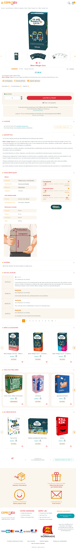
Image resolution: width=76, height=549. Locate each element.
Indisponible (13, 401)
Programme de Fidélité (45, 513)
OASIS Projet (34, 547)
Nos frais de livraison (38, 110)
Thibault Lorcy (22, 180)
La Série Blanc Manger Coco (62, 127)
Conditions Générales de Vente (13, 541)
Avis (21, 69)
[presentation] (1, 56)
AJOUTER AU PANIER (49, 98)
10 (52, 321)
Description (5, 86)
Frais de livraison (25, 515)
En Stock (13, 359)
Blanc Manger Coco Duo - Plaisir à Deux (13, 353)
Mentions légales (44, 541)
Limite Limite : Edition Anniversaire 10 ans (13, 396)
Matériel (25, 86)
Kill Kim (62, 438)
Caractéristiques (15, 86)
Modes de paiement (26, 513)
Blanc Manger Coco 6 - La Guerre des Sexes (62, 353)
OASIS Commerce (41, 547)
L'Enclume (38, 396)
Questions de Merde (62, 396)
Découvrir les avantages (38, 115)
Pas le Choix (13, 438)
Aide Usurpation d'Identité (38, 543)
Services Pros (43, 515)
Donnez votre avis (29, 68)
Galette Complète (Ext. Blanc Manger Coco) (38, 438)
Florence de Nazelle (23, 184)
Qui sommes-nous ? (44, 517)
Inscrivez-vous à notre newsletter (65, 515)
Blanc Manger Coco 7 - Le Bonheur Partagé (38, 353)
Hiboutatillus (21, 187)
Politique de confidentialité (61, 541)
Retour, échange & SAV (27, 517)
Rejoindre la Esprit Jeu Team (63, 457)
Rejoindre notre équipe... (46, 519)
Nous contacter (31, 541)
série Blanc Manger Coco (22, 126)
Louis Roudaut (30, 180)
